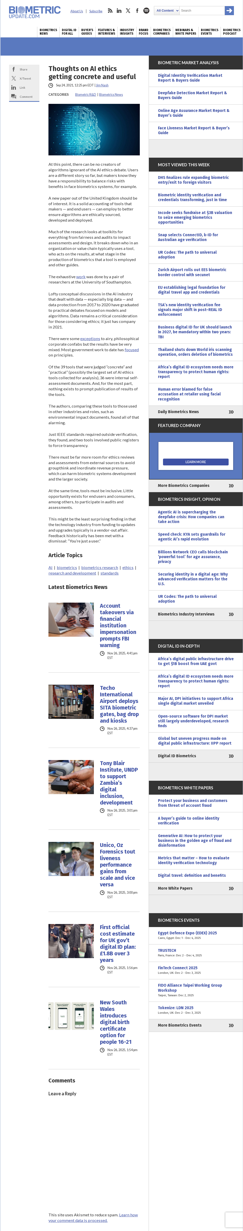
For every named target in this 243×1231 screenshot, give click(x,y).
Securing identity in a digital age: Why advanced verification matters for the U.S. (193, 579)
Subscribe (95, 11)
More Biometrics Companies (183, 485)
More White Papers (175, 888)
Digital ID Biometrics (177, 756)
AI (50, 567)
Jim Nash (102, 85)
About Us (76, 11)
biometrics (67, 567)
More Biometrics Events (180, 1025)
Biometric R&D (85, 95)
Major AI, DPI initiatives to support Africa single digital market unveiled (195, 701)
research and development (72, 573)
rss (110, 10)
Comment (26, 96)
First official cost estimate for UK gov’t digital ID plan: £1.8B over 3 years (118, 943)
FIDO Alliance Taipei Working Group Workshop (196, 990)
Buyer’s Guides (87, 31)
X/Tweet (25, 78)
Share (24, 69)
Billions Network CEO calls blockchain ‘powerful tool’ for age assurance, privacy (193, 557)
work (81, 276)
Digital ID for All (69, 31)
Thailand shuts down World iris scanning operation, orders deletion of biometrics (195, 352)
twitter (128, 10)
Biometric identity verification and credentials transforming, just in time (192, 197)
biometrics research (99, 567)
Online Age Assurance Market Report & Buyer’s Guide (194, 113)
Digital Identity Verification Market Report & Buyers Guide (190, 78)
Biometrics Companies (162, 31)
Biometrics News (48, 31)
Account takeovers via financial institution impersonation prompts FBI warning (118, 626)
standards (109, 573)
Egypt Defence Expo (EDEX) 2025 (196, 935)
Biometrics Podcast (231, 31)
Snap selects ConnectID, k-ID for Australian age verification (188, 237)
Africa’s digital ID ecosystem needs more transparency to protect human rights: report (195, 372)
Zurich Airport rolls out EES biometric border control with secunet (192, 272)
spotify (146, 10)
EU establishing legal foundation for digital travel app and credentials (191, 290)
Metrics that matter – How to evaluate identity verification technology (193, 860)
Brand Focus (143, 31)
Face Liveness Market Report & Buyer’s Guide (194, 130)
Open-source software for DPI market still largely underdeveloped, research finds (193, 721)
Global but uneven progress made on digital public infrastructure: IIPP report (194, 741)
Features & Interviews (106, 31)
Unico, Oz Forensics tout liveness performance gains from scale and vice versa (117, 865)
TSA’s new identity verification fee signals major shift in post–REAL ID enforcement (190, 310)
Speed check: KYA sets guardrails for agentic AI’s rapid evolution (191, 536)
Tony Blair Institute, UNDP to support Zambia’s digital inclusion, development (119, 783)
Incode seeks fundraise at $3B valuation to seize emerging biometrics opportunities (195, 217)
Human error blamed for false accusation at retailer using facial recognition (189, 394)
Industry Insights (127, 31)
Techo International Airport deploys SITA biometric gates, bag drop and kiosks (119, 704)
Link (22, 87)
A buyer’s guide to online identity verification (188, 820)
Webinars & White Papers (185, 31)
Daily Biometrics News (178, 412)
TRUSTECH (196, 953)
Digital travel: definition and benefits (192, 875)
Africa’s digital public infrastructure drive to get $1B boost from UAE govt (196, 661)
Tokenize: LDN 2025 (196, 1010)
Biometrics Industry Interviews (186, 614)
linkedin (119, 10)
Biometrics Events (209, 31)
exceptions (90, 338)
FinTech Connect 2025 (196, 970)
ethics (127, 567)
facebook (137, 10)
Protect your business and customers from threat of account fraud (192, 803)
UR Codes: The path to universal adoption (187, 254)
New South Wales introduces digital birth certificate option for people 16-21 (115, 1022)
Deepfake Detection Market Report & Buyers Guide (192, 95)
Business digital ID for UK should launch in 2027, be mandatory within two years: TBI (195, 332)
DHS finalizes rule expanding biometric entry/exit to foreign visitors (193, 180)
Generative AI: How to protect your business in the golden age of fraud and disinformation (194, 841)
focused (132, 349)
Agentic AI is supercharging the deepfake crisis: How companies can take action (191, 517)
